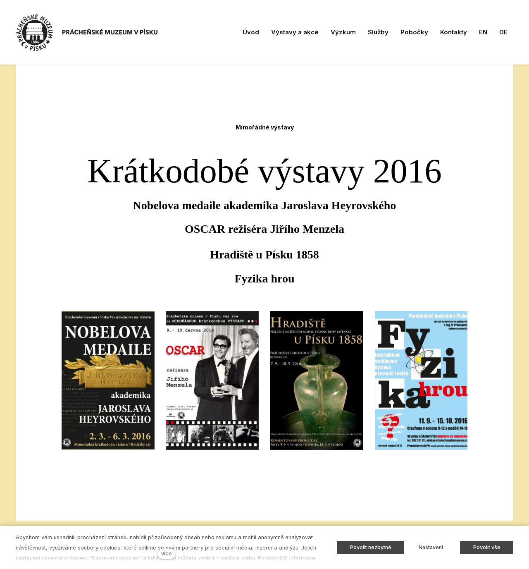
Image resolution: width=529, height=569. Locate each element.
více (166, 553)
